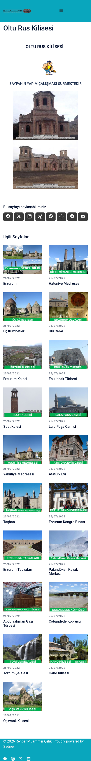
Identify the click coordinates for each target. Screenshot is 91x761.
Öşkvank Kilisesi (16, 721)
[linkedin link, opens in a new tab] (28, 758)
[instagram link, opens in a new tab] (13, 758)
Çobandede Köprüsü (65, 621)
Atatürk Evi (57, 474)
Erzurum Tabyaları (17, 569)
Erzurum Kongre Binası (67, 522)
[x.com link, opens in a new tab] (21, 758)
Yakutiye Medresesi (18, 474)
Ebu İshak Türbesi (63, 379)
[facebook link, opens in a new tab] (5, 758)
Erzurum (10, 283)
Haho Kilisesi (59, 673)
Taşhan (9, 522)
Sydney (9, 746)
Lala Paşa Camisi (62, 426)
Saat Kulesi (12, 426)
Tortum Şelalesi (15, 673)
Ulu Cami (56, 331)
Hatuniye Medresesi (64, 283)
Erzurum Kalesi (15, 379)
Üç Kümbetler (13, 331)
